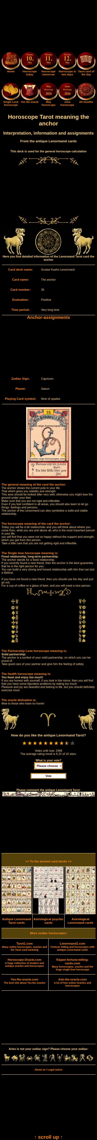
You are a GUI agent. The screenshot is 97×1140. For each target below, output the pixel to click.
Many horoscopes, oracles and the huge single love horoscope (72, 964)
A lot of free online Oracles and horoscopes (72, 982)
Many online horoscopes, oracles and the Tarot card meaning (24, 946)
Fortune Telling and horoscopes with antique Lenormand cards (72, 946)
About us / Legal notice (48, 1069)
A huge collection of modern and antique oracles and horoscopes (24, 962)
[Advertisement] (48, 26)
